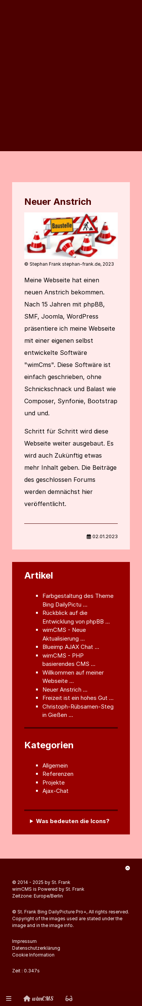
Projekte (53, 782)
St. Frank (60, 882)
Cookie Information (33, 955)
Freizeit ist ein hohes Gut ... (78, 697)
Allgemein (55, 765)
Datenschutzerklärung (36, 948)
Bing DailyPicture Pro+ (61, 912)
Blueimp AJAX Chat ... (70, 646)
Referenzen (57, 773)
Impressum (24, 941)
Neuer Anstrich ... (64, 689)
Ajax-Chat (55, 790)
